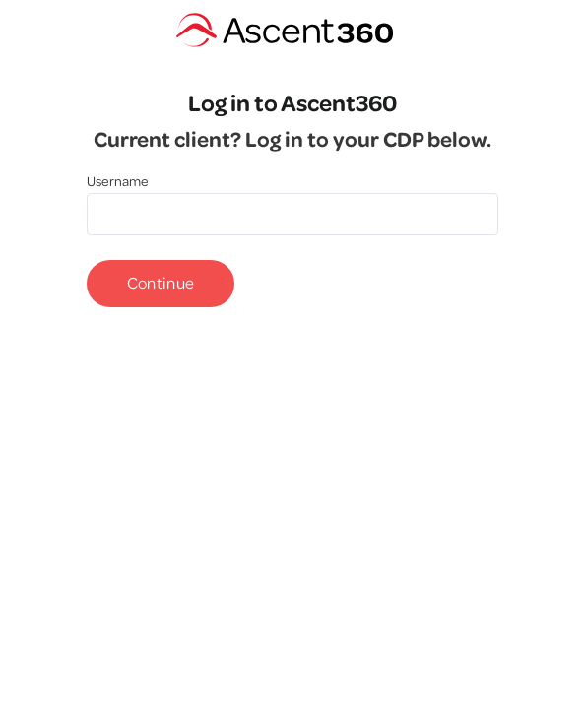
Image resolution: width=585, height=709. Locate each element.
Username (118, 181)
